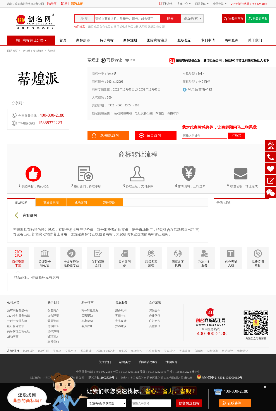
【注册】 (65, 3)
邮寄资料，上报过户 (190, 176)
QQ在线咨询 (105, 135)
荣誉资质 (109, 202)
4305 (128, 105)
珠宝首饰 (133, 26)
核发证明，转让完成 (242, 176)
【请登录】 (52, 3)
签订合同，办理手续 (85, 176)
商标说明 (21, 203)
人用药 (143, 26)
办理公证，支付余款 (138, 176)
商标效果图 (51, 202)
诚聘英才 (125, 362)
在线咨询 (235, 403)
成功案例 (81, 202)
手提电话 (122, 26)
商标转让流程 (148, 362)
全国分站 (218, 3)
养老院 (159, 113)
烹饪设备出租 (144, 113)
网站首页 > (14, 50)
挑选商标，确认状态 (33, 176)
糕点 (158, 26)
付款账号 (171, 362)
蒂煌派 (51, 50)
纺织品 (152, 26)
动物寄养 (173, 113)
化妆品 (106, 26)
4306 (119, 105)
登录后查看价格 (200, 89)
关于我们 (105, 362)
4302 (111, 105)
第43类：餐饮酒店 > (35, 50)
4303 (136, 105)
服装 (90, 26)
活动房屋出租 (123, 113)
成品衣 (98, 26)
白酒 (113, 26)
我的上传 (77, 3)
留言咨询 (150, 135)
